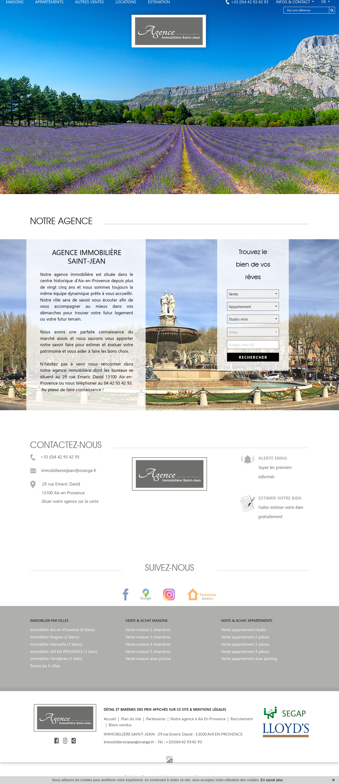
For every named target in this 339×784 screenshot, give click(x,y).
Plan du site (131, 718)
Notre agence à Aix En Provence (198, 718)
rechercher (253, 357)
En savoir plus (272, 780)
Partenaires (155, 718)
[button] (253, 293)
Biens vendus (120, 724)
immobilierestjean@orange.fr (63, 470)
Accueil (110, 718)
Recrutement (242, 718)
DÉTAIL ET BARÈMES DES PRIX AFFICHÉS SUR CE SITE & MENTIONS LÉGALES (165, 709)
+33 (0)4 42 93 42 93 (54, 456)
